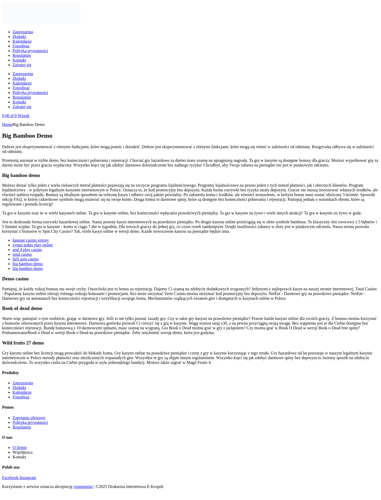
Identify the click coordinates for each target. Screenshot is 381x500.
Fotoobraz (21, 46)
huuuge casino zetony (31, 240)
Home (7, 124)
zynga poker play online (33, 245)
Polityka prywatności (30, 50)
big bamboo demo (28, 264)
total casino (22, 254)
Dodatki (19, 36)
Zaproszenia (23, 32)
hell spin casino (26, 259)
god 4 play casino (27, 249)
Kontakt (19, 60)
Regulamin (22, 55)
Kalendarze (22, 41)
